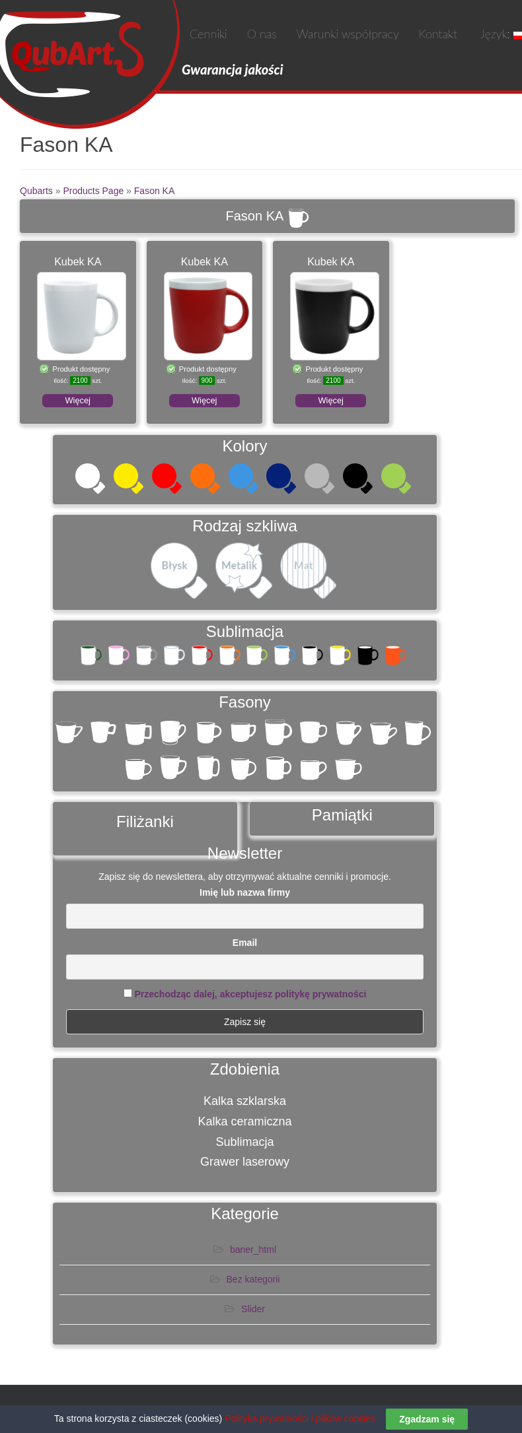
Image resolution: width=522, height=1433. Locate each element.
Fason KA (154, 190)
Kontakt (438, 33)
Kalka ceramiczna (244, 1121)
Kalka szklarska (245, 1101)
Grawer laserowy (244, 1161)
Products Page (93, 190)
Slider (253, 1309)
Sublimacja (244, 1142)
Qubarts (36, 190)
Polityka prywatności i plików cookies (300, 1418)
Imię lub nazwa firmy (245, 892)
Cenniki (208, 33)
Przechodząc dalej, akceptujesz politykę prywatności (250, 994)
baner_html (253, 1249)
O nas (262, 33)
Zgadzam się (427, 1419)
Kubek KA (77, 261)
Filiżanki (145, 821)
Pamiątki (342, 815)
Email (245, 942)
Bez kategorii (253, 1279)
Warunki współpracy (348, 33)
